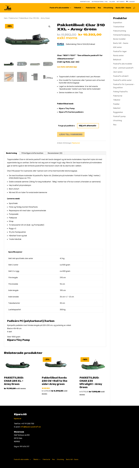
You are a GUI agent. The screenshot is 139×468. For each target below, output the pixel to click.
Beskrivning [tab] (11, 153)
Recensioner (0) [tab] (55, 153)
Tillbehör (77, 8)
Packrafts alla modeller (59, 8)
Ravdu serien (118, 55)
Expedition (117, 22)
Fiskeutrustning (119, 31)
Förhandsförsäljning (121, 35)
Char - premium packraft (123, 68)
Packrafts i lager (120, 51)
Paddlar (116, 104)
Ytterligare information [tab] (32, 153)
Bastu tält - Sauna (120, 43)
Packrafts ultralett (121, 76)
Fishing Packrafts (120, 92)
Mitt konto (120, 1)
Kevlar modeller (119, 39)
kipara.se (17, 418)
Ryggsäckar (118, 112)
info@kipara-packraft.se (31, 427)
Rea (99, 8)
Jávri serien (117, 72)
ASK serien (117, 47)
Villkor (112, 1)
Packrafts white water (122, 80)
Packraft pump (119, 116)
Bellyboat (117, 60)
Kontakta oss (85, 1)
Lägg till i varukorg (70, 134)
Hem (5, 18)
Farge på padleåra (66, 126)
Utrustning (108, 8)
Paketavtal (90, 8)
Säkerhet (116, 108)
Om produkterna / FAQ (100, 1)
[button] (49, 26)
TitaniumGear (118, 27)
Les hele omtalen (67, 67)
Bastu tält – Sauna (123, 8)
